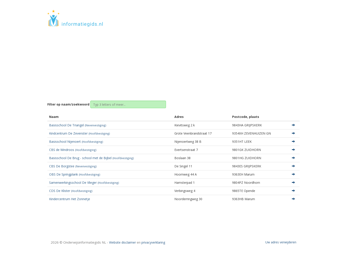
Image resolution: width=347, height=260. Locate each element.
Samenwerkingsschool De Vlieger (84, 182)
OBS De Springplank (74, 174)
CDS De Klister (71, 191)
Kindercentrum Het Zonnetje (69, 199)
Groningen (167, 60)
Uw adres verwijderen (280, 242)
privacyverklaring (153, 242)
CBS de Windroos (72, 150)
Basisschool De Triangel (77, 125)
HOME (270, 14)
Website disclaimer (122, 242)
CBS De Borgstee (73, 166)
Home (150, 60)
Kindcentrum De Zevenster (79, 133)
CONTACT (287, 14)
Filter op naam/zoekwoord (68, 104)
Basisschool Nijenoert (76, 141)
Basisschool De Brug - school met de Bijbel (91, 158)
